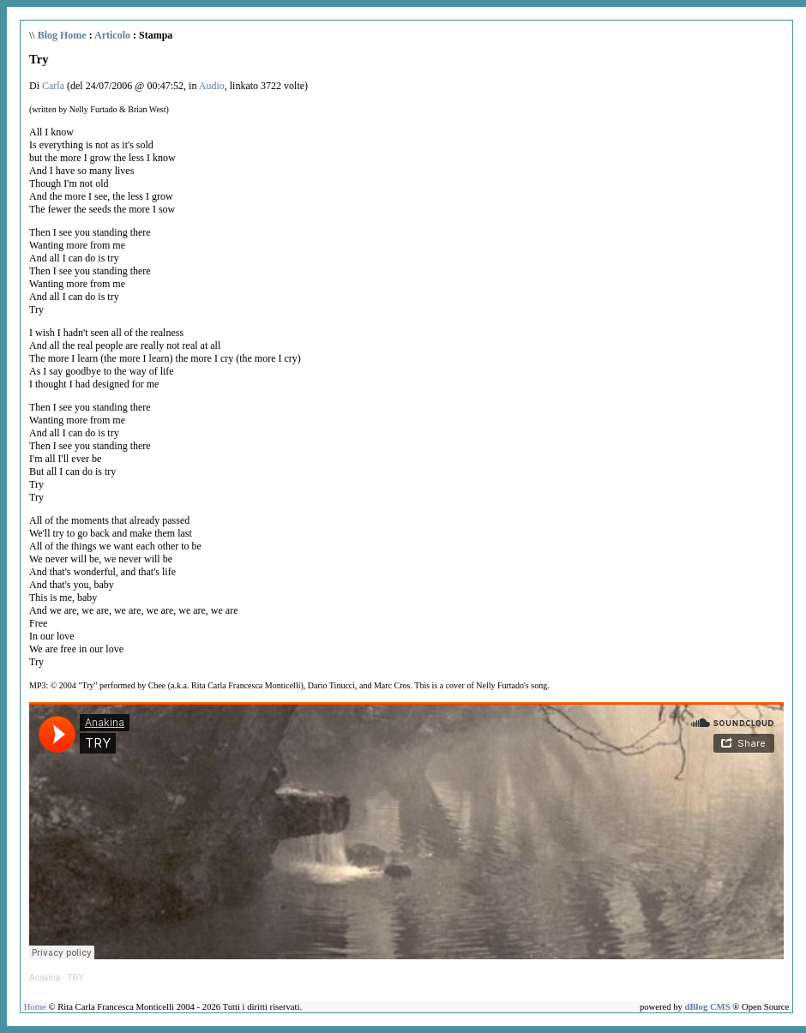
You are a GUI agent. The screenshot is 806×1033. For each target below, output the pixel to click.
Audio (212, 86)
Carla (53, 86)
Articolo (112, 35)
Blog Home (62, 35)
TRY (75, 977)
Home (35, 1007)
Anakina (44, 977)
